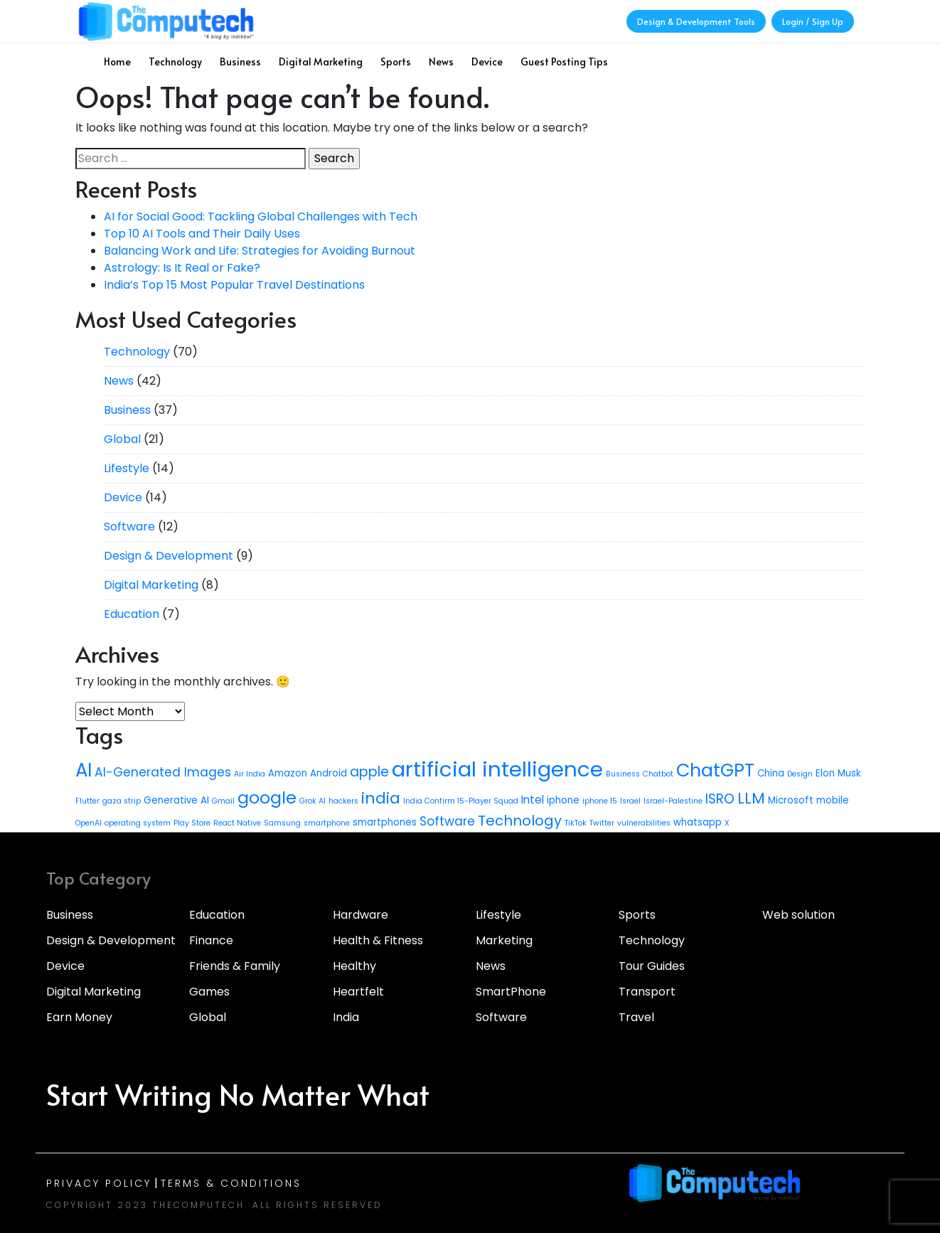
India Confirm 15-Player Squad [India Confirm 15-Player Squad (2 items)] (460, 801)
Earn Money (79, 1017)
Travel (636, 1017)
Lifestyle (126, 468)
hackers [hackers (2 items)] (343, 801)
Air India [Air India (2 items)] (249, 774)
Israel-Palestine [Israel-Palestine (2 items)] (673, 801)
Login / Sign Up (812, 21)
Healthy (354, 966)
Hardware (360, 915)
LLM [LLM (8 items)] (751, 798)
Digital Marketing (321, 61)
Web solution (798, 915)
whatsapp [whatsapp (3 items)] (697, 822)
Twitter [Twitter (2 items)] (601, 823)
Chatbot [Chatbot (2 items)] (658, 774)
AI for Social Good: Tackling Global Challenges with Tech (260, 216)
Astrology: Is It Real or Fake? (182, 268)
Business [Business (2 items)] (623, 774)
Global (122, 439)
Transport (647, 991)
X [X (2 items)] (727, 823)
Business (240, 61)
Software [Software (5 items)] (447, 821)
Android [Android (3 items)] (328, 773)
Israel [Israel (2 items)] (630, 801)
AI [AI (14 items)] (83, 770)
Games (209, 991)
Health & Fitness (378, 940)
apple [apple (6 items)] (369, 771)
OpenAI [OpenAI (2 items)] (88, 823)
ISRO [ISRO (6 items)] (720, 798)
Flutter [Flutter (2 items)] (87, 801)
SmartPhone (511, 991)
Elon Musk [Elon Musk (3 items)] (838, 773)
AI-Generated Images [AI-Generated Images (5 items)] (163, 772)
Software (129, 526)
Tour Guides (652, 966)
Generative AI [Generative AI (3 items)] (176, 800)
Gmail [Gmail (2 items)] (223, 801)
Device (487, 61)
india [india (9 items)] (380, 798)
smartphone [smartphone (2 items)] (327, 823)
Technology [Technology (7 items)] (520, 821)
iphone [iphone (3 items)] (563, 800)
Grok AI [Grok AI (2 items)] (312, 801)
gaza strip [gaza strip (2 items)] (121, 801)
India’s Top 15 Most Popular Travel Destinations (234, 285)
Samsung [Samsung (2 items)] (282, 823)
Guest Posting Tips (564, 61)
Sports (395, 61)
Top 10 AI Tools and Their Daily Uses (202, 233)
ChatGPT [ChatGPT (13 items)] (715, 770)
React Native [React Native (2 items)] (237, 823)
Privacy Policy (98, 1183)
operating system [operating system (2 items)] (138, 823)
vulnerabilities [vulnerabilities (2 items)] (644, 823)
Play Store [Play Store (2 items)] (191, 823)
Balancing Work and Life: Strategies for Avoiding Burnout (259, 250)
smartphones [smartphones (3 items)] (385, 822)
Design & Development (168, 556)
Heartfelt (358, 991)
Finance (211, 940)
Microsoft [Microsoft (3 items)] (790, 800)
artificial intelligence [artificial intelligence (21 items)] (497, 769)
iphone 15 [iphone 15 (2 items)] (599, 801)
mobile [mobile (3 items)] (832, 800)
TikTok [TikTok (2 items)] (576, 823)
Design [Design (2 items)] (800, 774)
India (346, 1017)
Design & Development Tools (696, 21)
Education (131, 614)
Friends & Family (234, 966)
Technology (175, 61)
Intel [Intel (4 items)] (532, 799)
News (441, 61)
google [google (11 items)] (267, 797)
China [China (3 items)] (770, 773)
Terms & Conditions (231, 1183)
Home (117, 61)
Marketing (504, 940)
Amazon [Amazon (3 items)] (287, 773)
